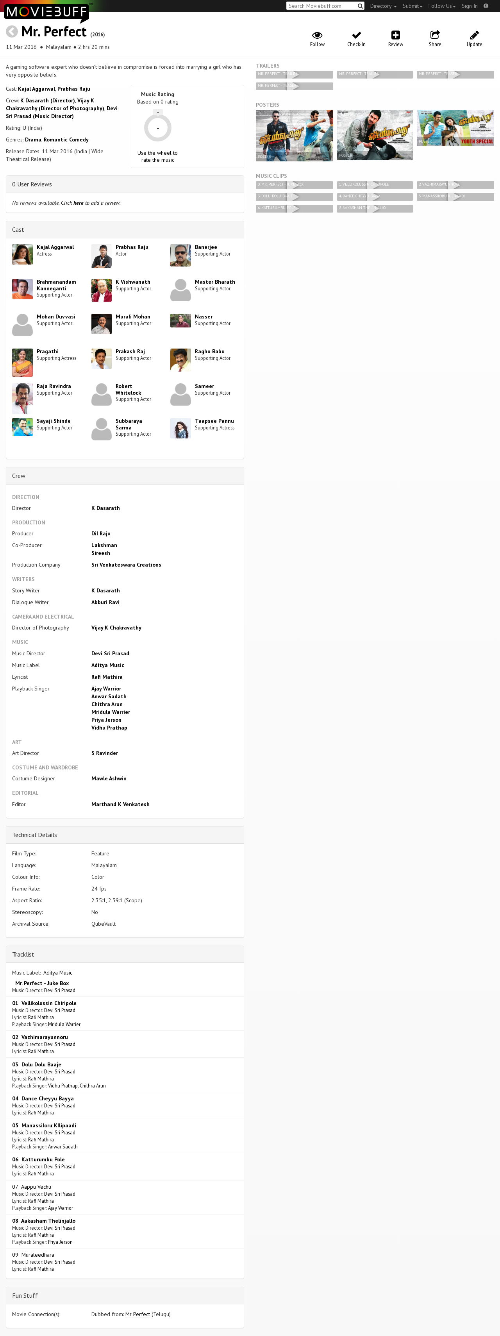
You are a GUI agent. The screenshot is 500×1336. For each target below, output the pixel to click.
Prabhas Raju (73, 88)
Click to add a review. (91, 202)
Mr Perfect (137, 1314)
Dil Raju (101, 533)
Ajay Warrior (106, 688)
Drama (33, 139)
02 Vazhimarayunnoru (40, 1037)
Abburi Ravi (105, 602)
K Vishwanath (133, 281)
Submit (413, 5)
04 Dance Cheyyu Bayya (43, 1098)
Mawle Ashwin (109, 778)
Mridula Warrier (110, 711)
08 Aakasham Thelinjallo (43, 1220)
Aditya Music (107, 665)
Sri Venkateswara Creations (126, 564)
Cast (18, 229)
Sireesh (100, 552)
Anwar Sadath (109, 696)
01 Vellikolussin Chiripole (44, 1003)
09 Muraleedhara (33, 1254)
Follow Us (442, 5)
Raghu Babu (210, 351)
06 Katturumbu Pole (38, 1159)
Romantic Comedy (66, 139)
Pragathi (48, 351)
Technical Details (34, 835)
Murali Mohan (133, 316)
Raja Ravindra (54, 386)
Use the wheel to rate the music (158, 156)
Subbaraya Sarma (129, 424)
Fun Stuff (25, 1295)
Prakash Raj (130, 351)
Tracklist (23, 954)
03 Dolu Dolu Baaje (36, 1064)
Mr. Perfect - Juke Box (40, 983)
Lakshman (104, 545)
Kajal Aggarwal (36, 88)
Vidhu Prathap (109, 727)
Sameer (204, 386)
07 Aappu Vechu (31, 1186)
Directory (383, 5)
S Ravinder (104, 753)
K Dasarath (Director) (47, 100)
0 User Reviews (32, 184)
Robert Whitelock (128, 389)
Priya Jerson (106, 719)
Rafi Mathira (107, 676)
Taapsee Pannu (214, 420)
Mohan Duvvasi (56, 316)
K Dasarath (105, 508)
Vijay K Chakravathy (116, 627)
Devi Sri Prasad (110, 653)
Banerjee (206, 246)
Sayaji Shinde (54, 420)
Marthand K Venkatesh (120, 804)
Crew (18, 475)
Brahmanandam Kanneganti (56, 285)
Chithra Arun (107, 704)
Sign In (470, 5)
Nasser (203, 316)
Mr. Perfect (54, 31)
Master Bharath (215, 281)
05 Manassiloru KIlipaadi (44, 1125)
